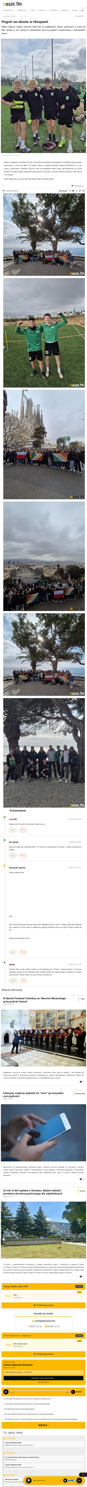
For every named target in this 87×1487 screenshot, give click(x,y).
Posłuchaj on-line (43, 1305)
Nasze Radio (8, 10)
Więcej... (43, 1425)
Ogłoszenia (64, 10)
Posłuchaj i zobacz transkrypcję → (43, 1378)
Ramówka (53, 10)
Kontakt (74, 10)
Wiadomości (22, 10)
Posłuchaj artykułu (10, 191)
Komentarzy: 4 (78, 186)
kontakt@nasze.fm (45, 1321)
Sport (33, 10)
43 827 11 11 (53, 1326)
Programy (42, 10)
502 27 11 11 (36, 1326)
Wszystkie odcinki (43, 1382)
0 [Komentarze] (82, 1082)
